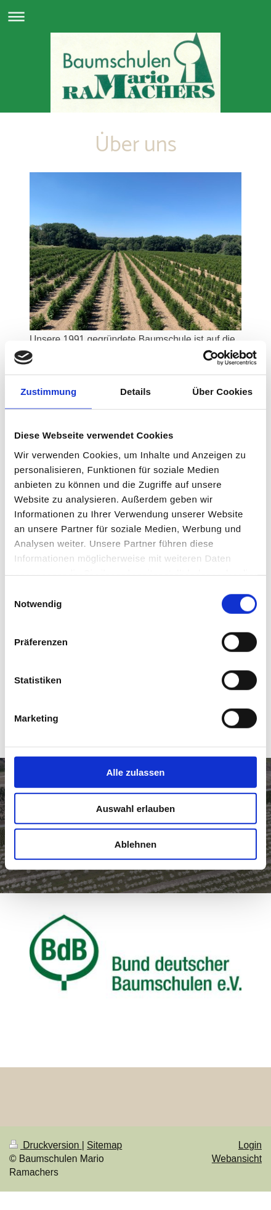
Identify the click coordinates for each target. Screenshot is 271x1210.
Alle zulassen (135, 772)
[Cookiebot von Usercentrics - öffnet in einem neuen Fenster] (203, 357)
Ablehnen (135, 844)
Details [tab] (135, 391)
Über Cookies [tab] (222, 391)
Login (250, 1145)
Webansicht (237, 1158)
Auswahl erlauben (135, 808)
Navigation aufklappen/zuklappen (135, 16)
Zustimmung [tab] (48, 391)
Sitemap (104, 1145)
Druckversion (45, 1145)
